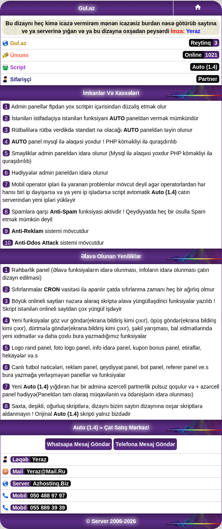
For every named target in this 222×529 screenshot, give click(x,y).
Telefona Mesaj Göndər (145, 444)
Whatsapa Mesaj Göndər (78, 444)
